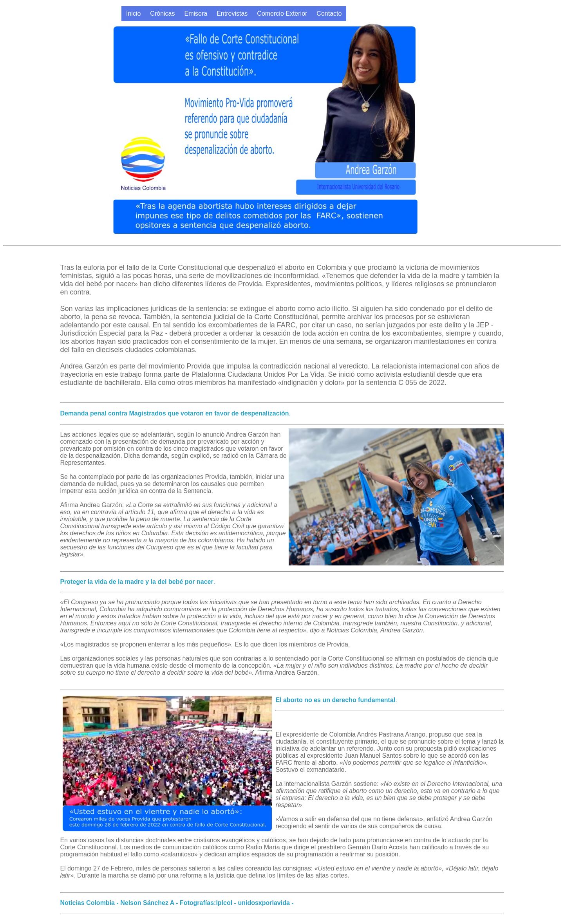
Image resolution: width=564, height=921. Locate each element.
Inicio (133, 13)
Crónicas (162, 13)
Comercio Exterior (282, 13)
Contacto (329, 13)
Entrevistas (232, 13)
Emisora (196, 13)
